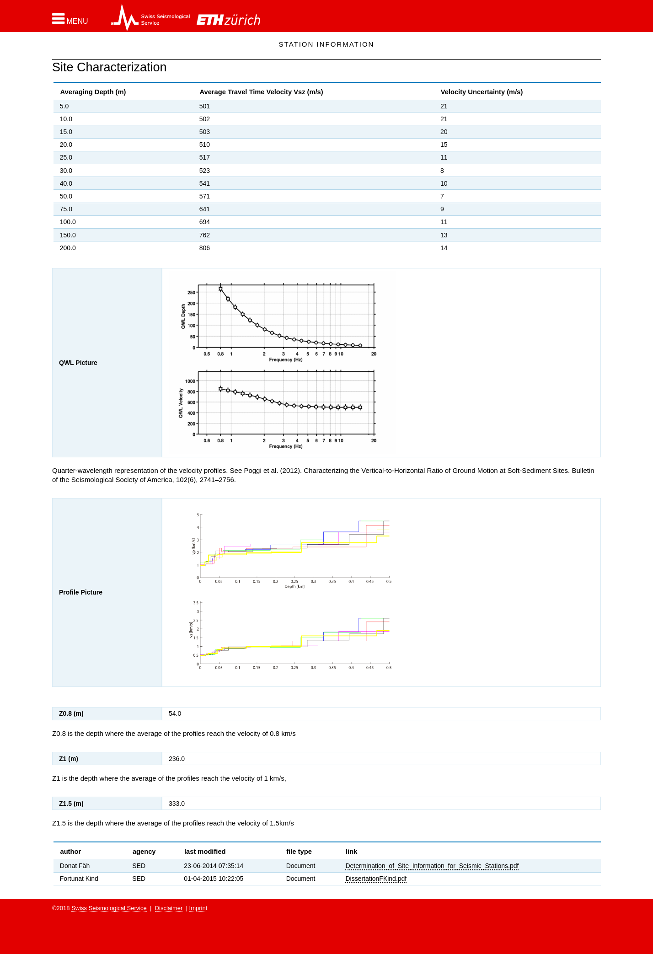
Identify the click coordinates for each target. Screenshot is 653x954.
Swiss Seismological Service (109, 908)
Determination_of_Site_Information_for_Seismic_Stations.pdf (432, 865)
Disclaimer (169, 908)
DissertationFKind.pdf (376, 878)
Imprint (198, 908)
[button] (70, 18)
